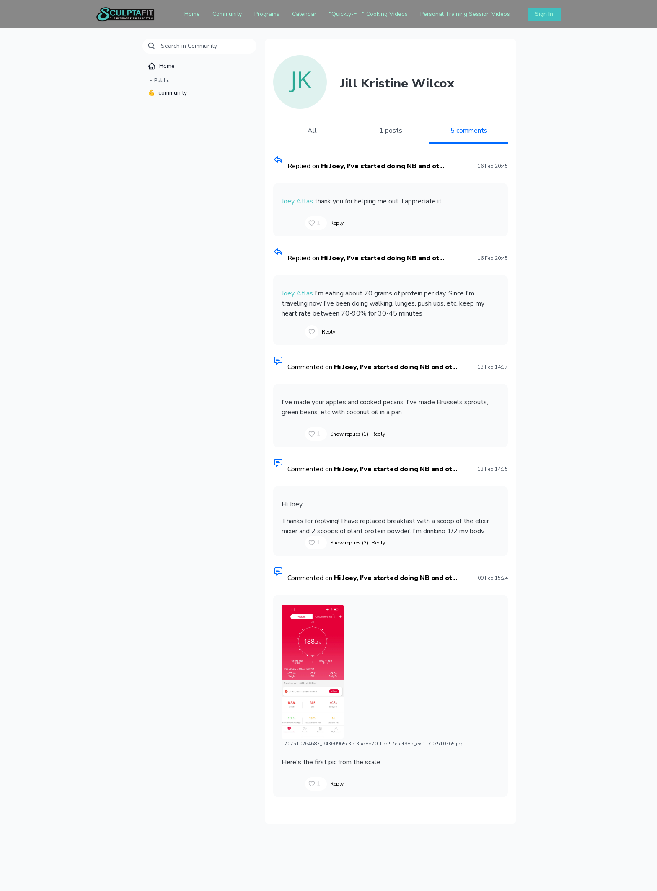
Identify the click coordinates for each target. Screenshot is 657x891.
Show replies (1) (349, 434)
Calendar (304, 14)
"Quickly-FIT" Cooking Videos (368, 14)
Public (158, 80)
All (312, 130)
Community (227, 14)
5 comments (468, 130)
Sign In (544, 14)
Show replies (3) (349, 542)
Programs (266, 14)
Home (192, 14)
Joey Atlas (297, 201)
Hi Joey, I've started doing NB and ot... (382, 166)
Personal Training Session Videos (465, 14)
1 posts (390, 130)
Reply (337, 223)
